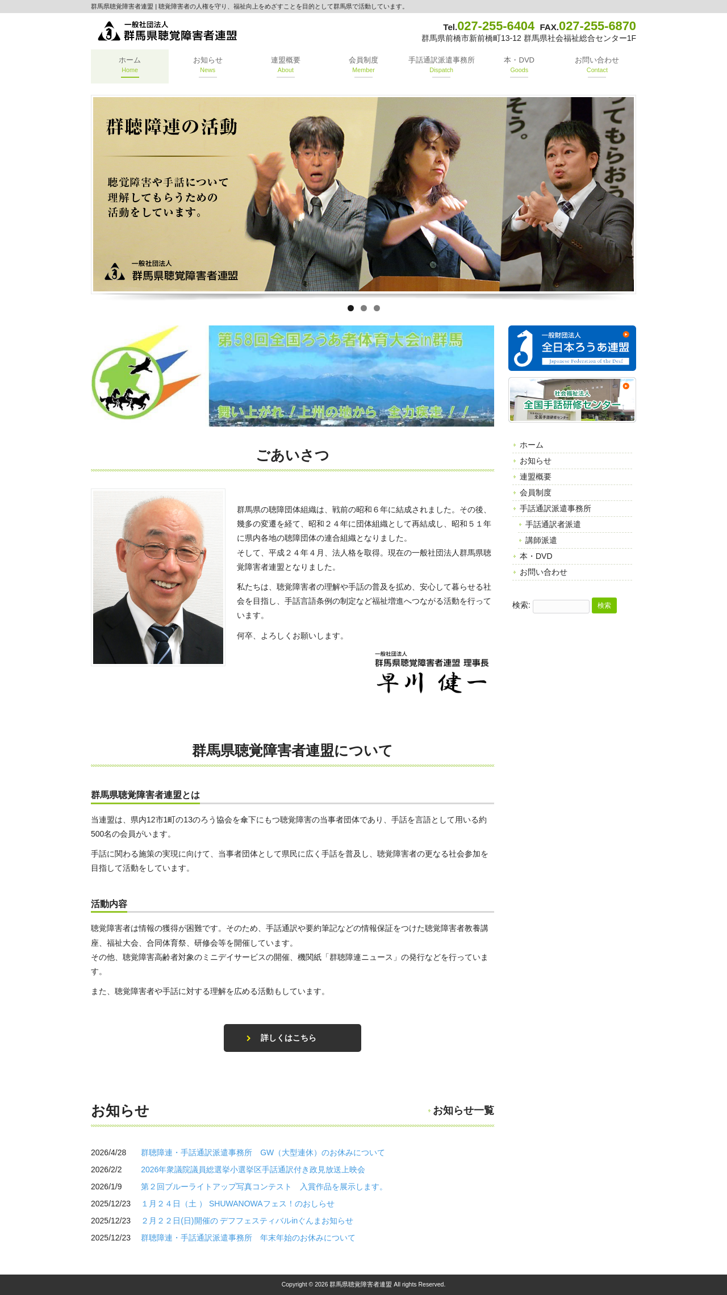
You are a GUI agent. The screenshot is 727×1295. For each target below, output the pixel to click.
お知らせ (535, 460)
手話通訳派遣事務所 (555, 508)
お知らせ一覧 (463, 1110)
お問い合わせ (543, 572)
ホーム (532, 444)
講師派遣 (541, 540)
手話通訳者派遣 (553, 524)
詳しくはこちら (288, 1037)
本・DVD (536, 556)
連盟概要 (535, 476)
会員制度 (535, 492)
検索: (521, 604)
